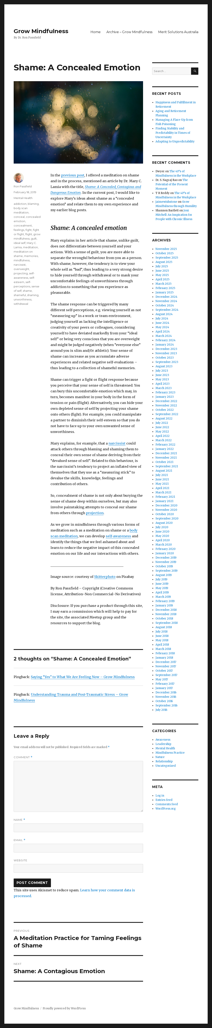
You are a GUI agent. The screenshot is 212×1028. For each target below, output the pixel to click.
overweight (21, 269)
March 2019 (163, 597)
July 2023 (161, 370)
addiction (20, 203)
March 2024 (163, 336)
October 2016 (164, 701)
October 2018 (164, 618)
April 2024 (162, 331)
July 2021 (161, 475)
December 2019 (165, 557)
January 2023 (164, 397)
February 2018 (165, 653)
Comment (23, 757)
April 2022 (162, 436)
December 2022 (166, 401)
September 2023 (166, 362)
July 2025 (161, 266)
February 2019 (165, 601)
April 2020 (162, 540)
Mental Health (23, 198)
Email (19, 840)
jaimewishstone (166, 202)
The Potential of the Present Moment (171, 184)
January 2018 (164, 657)
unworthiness (22, 299)
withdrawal (21, 303)
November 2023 (166, 353)
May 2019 (161, 588)
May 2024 (162, 327)
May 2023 (162, 379)
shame (27, 290)
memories (31, 256)
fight (28, 229)
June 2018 (162, 636)
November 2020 (166, 510)
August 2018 (163, 627)
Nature (160, 757)
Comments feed (166, 804)
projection (95, 513)
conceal (19, 216)
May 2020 (162, 536)
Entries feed (163, 800)
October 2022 (164, 410)
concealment (23, 225)
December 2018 (166, 610)
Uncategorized (165, 766)
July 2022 (161, 423)
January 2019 (164, 605)
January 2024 (164, 344)
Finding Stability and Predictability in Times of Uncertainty (172, 133)
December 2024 (166, 297)
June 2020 (162, 531)
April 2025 (162, 279)
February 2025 (165, 288)
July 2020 (161, 527)
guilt (34, 238)
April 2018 (162, 644)
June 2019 (161, 584)
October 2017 (164, 670)
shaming (33, 295)
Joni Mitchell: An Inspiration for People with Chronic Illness (173, 215)
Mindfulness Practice (170, 752)
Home (95, 32)
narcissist (116, 443)
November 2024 (166, 301)
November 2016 (165, 697)
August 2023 (163, 366)
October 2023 (164, 357)
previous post (72, 175)
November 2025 (166, 249)
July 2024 (161, 318)
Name (19, 820)
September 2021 (166, 466)
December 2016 (165, 692)
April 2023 (162, 384)
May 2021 (162, 484)
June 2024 (162, 323)
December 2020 (166, 505)
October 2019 (164, 566)
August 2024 (164, 314)
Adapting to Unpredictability (175, 141)
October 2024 (164, 305)
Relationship (164, 761)
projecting (21, 273)
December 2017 (165, 662)
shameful (20, 295)
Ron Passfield (23, 186)
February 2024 (165, 340)
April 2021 (162, 488)
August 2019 (163, 575)
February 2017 (164, 684)
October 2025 (164, 253)
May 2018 (161, 640)
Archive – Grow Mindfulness (129, 32)
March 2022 (163, 440)
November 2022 (166, 405)
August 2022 (163, 418)
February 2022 (165, 444)
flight (28, 234)
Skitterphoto (105, 577)
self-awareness (118, 536)
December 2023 (166, 349)
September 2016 (166, 705)
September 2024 (166, 310)
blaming (33, 203)
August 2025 (163, 262)
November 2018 (165, 614)
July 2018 (161, 631)
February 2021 (165, 497)
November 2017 (165, 666)
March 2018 (163, 649)
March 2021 (163, 492)
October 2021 (164, 462)
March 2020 (163, 544)
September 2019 (166, 570)
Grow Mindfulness (41, 31)
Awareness (162, 739)
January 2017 (164, 688)
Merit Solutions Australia (178, 32)
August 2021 (163, 470)
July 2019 (161, 579)
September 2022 (166, 414)
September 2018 (166, 623)
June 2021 (162, 479)
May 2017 (161, 679)
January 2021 (164, 501)
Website (20, 860)
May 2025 (162, 275)
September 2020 (166, 518)
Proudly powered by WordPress (64, 1008)
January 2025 (164, 292)
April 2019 (162, 592)
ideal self (19, 243)
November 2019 (165, 562)
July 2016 (161, 710)
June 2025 (162, 270)
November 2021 (166, 457)
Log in (159, 795)
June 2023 (162, 375)
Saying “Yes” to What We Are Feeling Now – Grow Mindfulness (83, 677)
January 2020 (164, 553)
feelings (19, 229)
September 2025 (166, 257)
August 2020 (164, 523)
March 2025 (163, 284)
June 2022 (162, 427)
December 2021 (166, 453)
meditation (30, 247)
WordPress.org (165, 808)
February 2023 (165, 392)
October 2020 (164, 514)
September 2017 (166, 675)
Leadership (163, 744)
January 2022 (164, 449)
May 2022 (162, 431)
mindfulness (22, 260)
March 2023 (163, 388)
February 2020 (165, 549)
